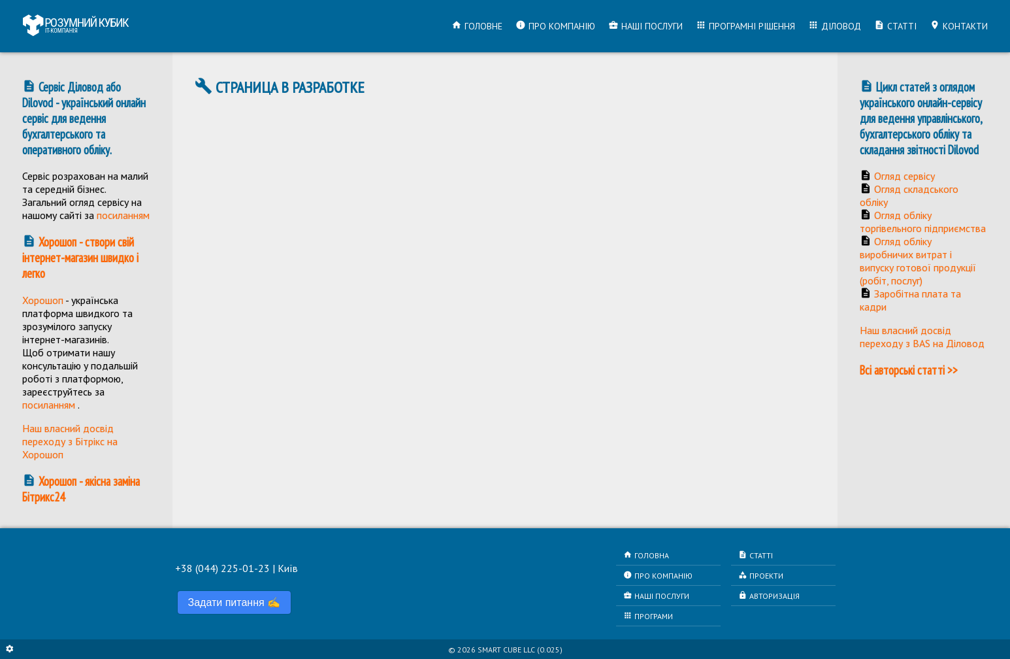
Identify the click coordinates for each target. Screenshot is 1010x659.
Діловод (834, 26)
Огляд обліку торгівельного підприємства (923, 222)
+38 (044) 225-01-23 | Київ (236, 568)
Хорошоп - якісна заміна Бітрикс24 (81, 489)
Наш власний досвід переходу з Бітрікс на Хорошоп (70, 441)
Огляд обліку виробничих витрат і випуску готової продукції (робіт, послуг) (918, 261)
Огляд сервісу (904, 175)
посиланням (123, 215)
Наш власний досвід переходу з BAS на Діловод (922, 337)
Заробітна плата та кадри (910, 300)
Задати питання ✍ (234, 602)
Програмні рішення (745, 26)
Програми (648, 616)
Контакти (959, 26)
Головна (646, 555)
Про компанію (555, 26)
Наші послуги (645, 26)
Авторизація (769, 595)
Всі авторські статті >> (909, 370)
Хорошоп (42, 300)
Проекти (760, 575)
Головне (476, 26)
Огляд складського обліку (909, 195)
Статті (895, 26)
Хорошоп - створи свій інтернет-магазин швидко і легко (80, 257)
